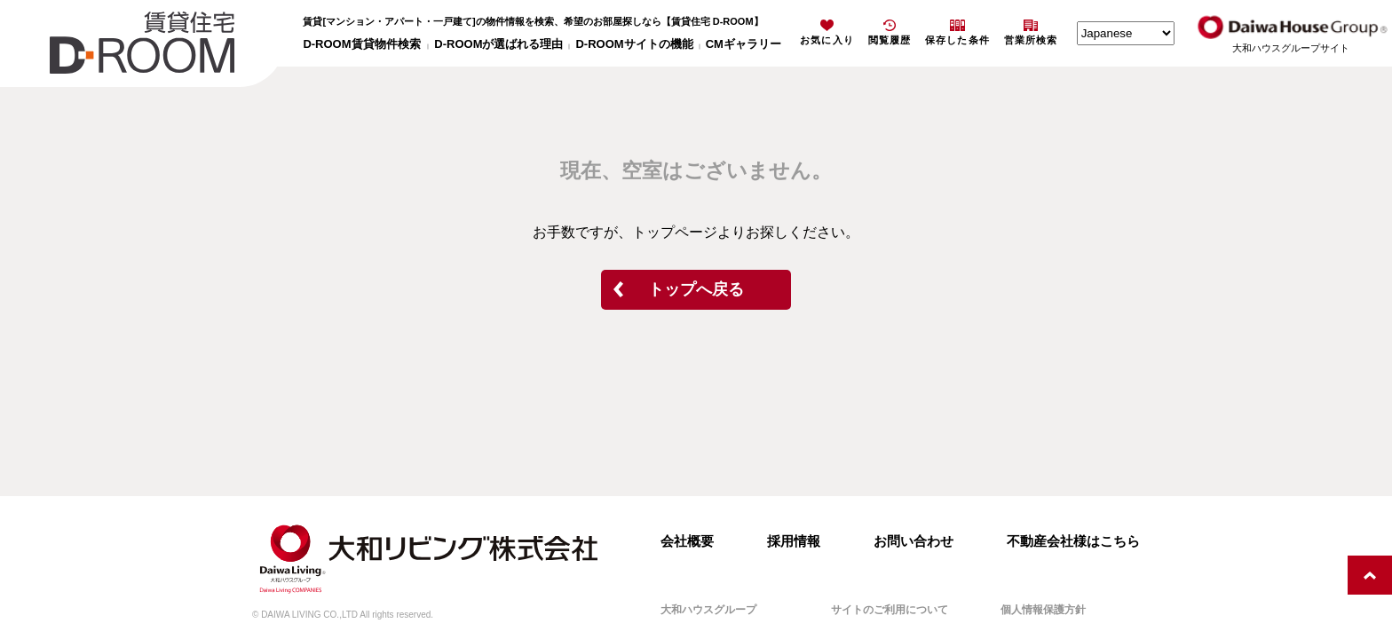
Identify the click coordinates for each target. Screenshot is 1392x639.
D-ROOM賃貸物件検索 (361, 44)
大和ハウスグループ (708, 610)
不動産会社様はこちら (1073, 540)
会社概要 (687, 540)
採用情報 (793, 540)
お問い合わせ (913, 540)
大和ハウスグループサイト (1290, 48)
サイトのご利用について (889, 610)
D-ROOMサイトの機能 (633, 44)
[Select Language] (1125, 33)
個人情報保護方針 (1043, 610)
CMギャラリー (743, 44)
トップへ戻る (696, 289)
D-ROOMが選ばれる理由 (498, 44)
